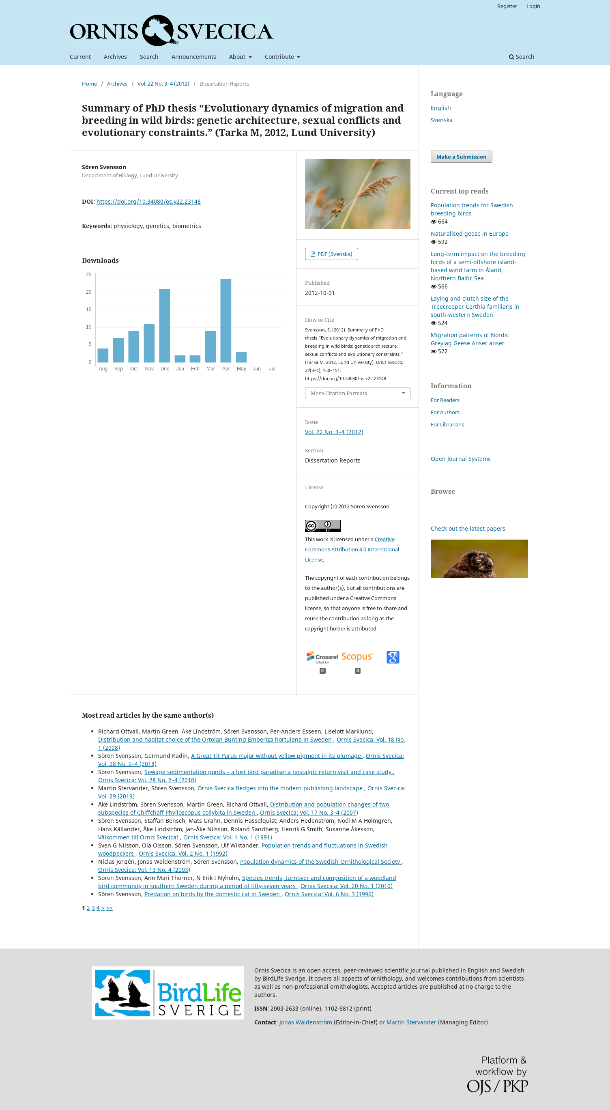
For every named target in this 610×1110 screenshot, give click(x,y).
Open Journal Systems (461, 458)
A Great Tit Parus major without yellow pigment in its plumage (277, 755)
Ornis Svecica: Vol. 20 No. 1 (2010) (347, 886)
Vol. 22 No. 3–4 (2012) (163, 83)
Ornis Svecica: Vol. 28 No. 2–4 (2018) (147, 780)
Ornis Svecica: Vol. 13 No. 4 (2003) (144, 869)
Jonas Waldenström (305, 1022)
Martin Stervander (411, 1022)
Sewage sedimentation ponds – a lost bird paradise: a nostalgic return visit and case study (268, 772)
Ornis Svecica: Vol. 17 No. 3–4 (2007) (309, 812)
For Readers (445, 400)
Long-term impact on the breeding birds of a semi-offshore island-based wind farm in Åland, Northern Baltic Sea (478, 266)
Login (533, 6)
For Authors (445, 412)
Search (149, 56)
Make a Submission (461, 156)
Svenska (442, 120)
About (238, 56)
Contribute (280, 56)
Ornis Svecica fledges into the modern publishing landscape (281, 788)
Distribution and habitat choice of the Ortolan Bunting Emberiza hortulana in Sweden (215, 739)
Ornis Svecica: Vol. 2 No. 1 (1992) (183, 853)
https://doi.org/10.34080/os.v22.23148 (149, 201)
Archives (115, 56)
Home (89, 83)
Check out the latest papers (468, 528)
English (441, 108)
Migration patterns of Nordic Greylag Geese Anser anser (470, 339)
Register (507, 6)
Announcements (194, 56)
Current (80, 56)
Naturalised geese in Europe (470, 233)
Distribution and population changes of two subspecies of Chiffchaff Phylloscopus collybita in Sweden (243, 808)
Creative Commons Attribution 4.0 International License (352, 549)
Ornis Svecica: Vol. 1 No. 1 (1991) (227, 837)
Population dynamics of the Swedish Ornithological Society (321, 861)
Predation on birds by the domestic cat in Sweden (212, 894)
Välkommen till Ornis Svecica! (139, 837)
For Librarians (447, 424)
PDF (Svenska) (334, 254)
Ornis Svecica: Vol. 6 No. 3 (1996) (329, 894)
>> (109, 908)
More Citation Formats (339, 393)
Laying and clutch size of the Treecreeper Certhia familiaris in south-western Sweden (475, 306)
